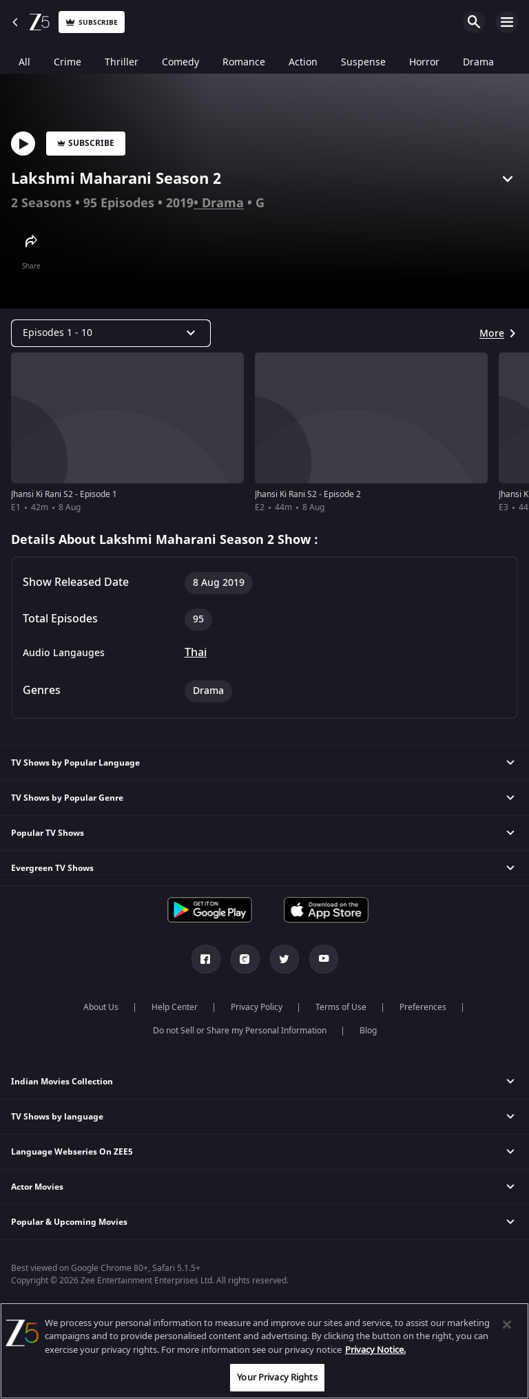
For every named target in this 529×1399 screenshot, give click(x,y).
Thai (196, 652)
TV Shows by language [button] (57, 1117)
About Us (100, 1007)
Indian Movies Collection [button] (62, 1081)
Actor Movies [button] (37, 1187)
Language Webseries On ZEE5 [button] (72, 1152)
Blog (368, 1030)
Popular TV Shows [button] (47, 833)
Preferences (423, 1007)
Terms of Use (340, 1007)
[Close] (507, 1324)
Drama (223, 203)
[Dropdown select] (111, 333)
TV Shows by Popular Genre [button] (67, 798)
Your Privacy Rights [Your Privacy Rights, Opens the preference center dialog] (277, 1377)
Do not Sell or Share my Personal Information (239, 1030)
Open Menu (507, 22)
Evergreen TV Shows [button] (52, 868)
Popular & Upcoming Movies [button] (69, 1222)
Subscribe (85, 143)
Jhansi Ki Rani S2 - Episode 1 (64, 494)
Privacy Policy (256, 1007)
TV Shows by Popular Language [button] (75, 763)
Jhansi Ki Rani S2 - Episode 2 (308, 494)
